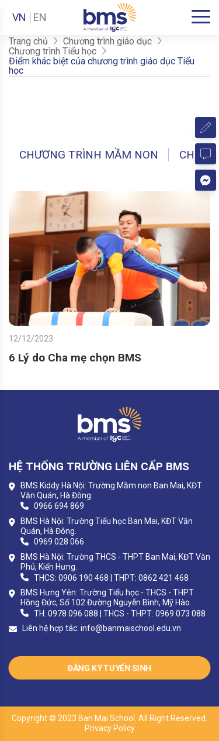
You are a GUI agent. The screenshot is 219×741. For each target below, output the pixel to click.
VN (19, 17)
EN (40, 17)
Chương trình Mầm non (88, 154)
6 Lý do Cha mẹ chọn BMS (75, 357)
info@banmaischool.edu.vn (131, 628)
